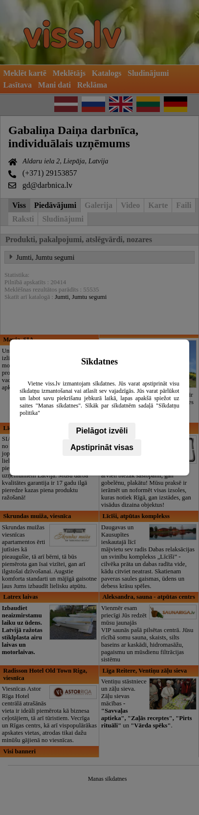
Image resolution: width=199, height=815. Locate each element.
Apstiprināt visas (101, 447)
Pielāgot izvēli (102, 431)
